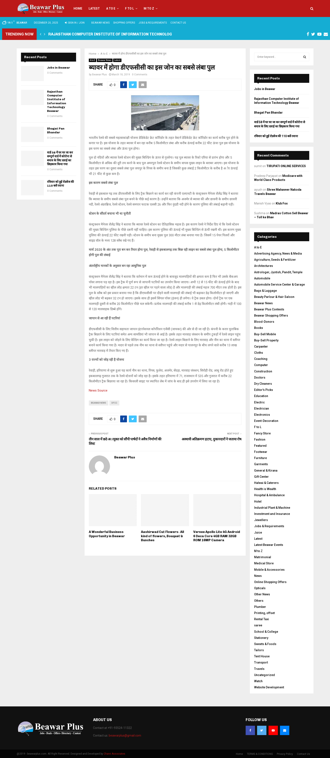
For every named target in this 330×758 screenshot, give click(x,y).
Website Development (269, 687)
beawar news (98, 403)
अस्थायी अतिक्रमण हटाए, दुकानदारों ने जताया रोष (211, 439)
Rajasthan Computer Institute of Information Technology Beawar (119, 34)
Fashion (259, 439)
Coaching (260, 359)
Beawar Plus (99, 74)
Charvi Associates (114, 753)
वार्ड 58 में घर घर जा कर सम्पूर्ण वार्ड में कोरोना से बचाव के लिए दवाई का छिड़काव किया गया (60, 158)
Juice (258, 532)
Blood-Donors (264, 321)
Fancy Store (262, 433)
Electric (259, 402)
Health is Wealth (265, 489)
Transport (261, 662)
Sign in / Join (75, 22)
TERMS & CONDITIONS (260, 753)
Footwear (260, 452)
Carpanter (261, 346)
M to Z (149, 8)
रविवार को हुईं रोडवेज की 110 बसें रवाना (60, 183)
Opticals (260, 588)
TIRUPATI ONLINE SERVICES (286, 166)
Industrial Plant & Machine (272, 507)
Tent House (262, 656)
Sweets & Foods (265, 644)
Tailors (259, 650)
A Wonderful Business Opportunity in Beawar (107, 534)
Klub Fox (282, 203)
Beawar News (100, 22)
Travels (259, 669)
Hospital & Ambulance (269, 495)
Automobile (262, 278)
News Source (98, 390)
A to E (110, 8)
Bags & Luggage (265, 290)
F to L (129, 8)
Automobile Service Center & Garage (279, 284)
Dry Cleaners (263, 383)
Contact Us (178, 22)
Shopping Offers (124, 22)
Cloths (258, 352)
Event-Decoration (266, 421)
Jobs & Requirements (153, 22)
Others (258, 600)
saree (258, 625)
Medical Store (264, 563)
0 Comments (139, 74)
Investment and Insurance (272, 514)
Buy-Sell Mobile (265, 334)
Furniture (260, 458)
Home (78, 8)
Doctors (259, 377)
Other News (262, 594)
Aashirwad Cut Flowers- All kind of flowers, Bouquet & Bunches (162, 536)
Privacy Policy (285, 753)
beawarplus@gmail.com (125, 735)
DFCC (114, 403)
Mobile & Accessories (269, 569)
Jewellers (261, 520)
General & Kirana (265, 470)
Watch (258, 681)
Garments (261, 464)
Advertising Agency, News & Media (278, 253)
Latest (94, 8)
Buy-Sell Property (266, 340)
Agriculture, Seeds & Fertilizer (275, 259)
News (258, 576)
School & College (266, 631)
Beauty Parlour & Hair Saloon (274, 297)
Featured (260, 445)
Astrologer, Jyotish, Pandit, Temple (278, 272)
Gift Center (261, 476)
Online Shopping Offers (270, 582)
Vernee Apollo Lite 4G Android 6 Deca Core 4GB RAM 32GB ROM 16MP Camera (216, 536)
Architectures (263, 266)
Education (261, 396)
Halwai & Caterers (266, 483)
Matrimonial (262, 557)
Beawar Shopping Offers (271, 315)
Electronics (262, 414)
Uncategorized (264, 675)
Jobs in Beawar (58, 67)
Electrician (261, 408)
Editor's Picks (263, 390)
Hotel (258, 501)
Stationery (261, 638)
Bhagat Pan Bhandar (55, 130)
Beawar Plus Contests (269, 309)
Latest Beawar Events (268, 545)
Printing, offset (264, 613)
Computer (261, 365)
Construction (263, 371)
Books (258, 328)
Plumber (260, 607)
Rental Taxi (261, 619)
